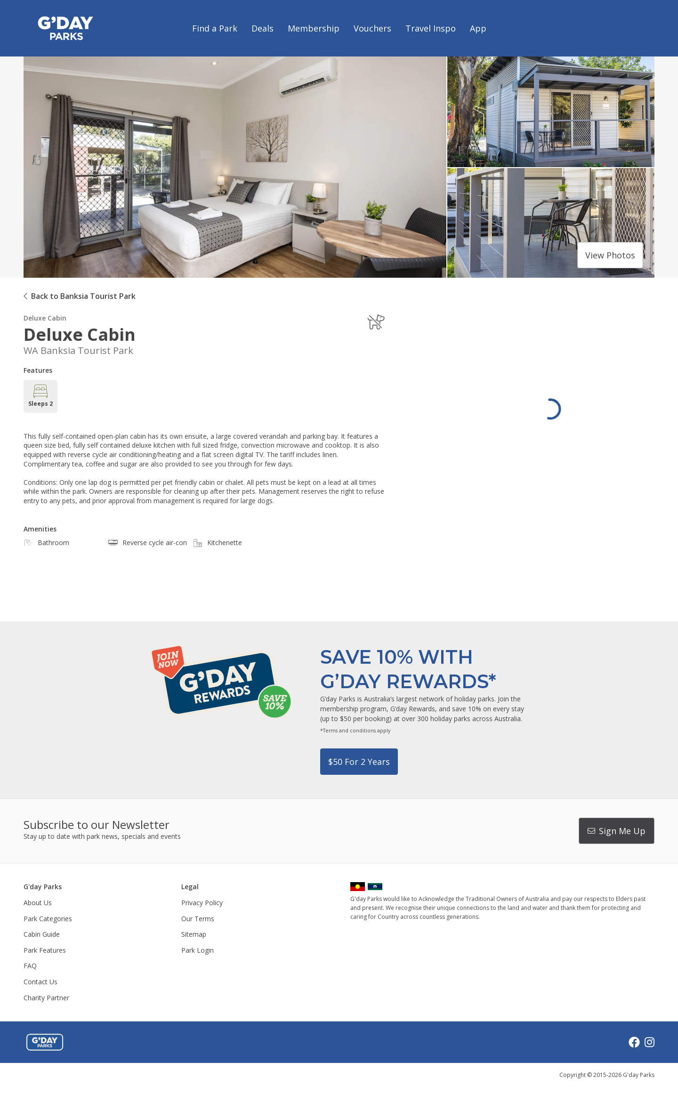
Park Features (45, 950)
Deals (262, 28)
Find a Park (214, 28)
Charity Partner (46, 997)
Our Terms (197, 918)
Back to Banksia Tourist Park (83, 296)
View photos (610, 255)
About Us (38, 902)
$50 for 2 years (359, 761)
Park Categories (48, 918)
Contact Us (40, 981)
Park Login (197, 950)
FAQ (30, 965)
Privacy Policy (202, 902)
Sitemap (193, 934)
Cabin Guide (42, 934)
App (478, 28)
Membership (313, 28)
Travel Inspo (430, 28)
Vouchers (372, 28)
